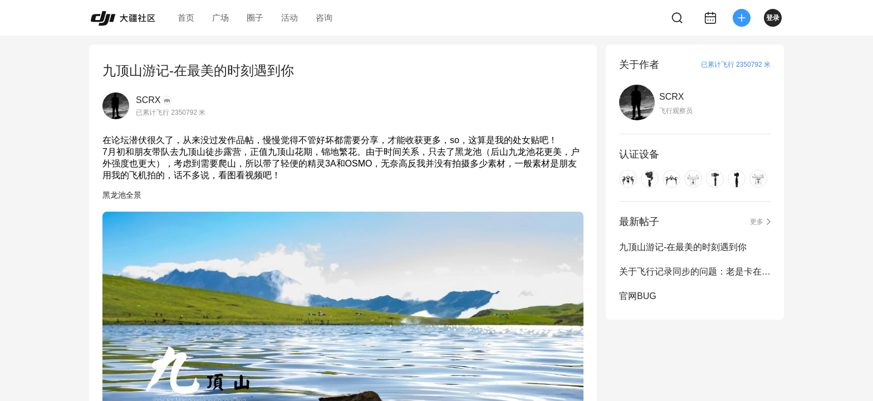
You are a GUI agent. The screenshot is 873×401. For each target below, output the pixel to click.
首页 (186, 17)
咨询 (324, 17)
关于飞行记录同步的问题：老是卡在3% (695, 271)
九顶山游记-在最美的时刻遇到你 (683, 247)
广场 (220, 17)
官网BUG (637, 296)
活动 (289, 17)
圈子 (255, 17)
